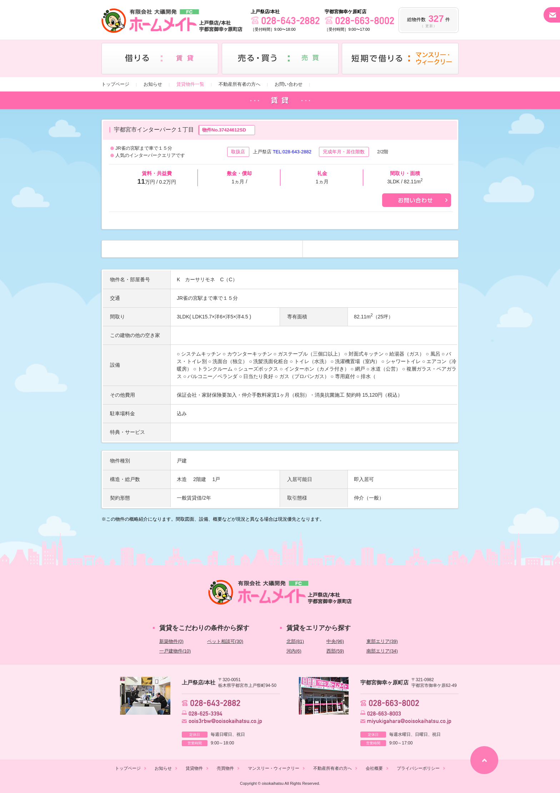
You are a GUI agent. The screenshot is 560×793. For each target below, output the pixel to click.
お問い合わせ (288, 84)
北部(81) (295, 641)
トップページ (115, 84)
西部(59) (335, 651)
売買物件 (225, 768)
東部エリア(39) (382, 641)
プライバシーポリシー (418, 768)
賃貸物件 (194, 768)
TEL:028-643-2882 (292, 151)
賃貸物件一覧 (190, 84)
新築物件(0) (171, 641)
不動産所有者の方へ (239, 84)
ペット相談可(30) (225, 641)
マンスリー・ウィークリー (273, 768)
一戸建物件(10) (175, 651)
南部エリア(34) (382, 651)
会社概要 (374, 768)
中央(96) (335, 641)
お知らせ (153, 84)
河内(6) (293, 651)
